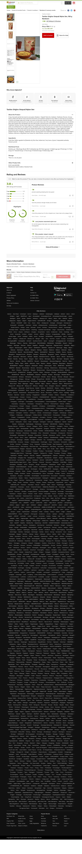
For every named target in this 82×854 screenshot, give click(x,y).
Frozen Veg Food (11, 826)
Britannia (43, 823)
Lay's (65, 826)
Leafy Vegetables (34, 823)
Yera (54, 821)
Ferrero (55, 826)
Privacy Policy (10, 298)
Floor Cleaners (11, 823)
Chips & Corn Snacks (13, 266)
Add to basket (48, 35)
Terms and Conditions (13, 303)
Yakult (65, 821)
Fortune (66, 823)
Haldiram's (44, 826)
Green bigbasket (11, 295)
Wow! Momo (56, 823)
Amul (42, 816)
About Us (9, 290)
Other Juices (21, 823)
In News (9, 293)
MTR (65, 816)
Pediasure (67, 818)
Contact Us (33, 293)
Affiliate (9, 300)
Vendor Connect (34, 300)
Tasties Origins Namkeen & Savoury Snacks (29, 272)
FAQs (31, 290)
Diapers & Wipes (22, 826)
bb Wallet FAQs (34, 295)
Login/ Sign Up (68, 2)
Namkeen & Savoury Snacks (28, 266)
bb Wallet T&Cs (34, 298)
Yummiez (43, 821)
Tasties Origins (46, 14)
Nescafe (55, 816)
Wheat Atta (21, 816)
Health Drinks (22, 818)
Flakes (31, 818)
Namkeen (20, 821)
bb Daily (9, 306)
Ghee (31, 816)
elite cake (55, 818)
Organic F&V (10, 821)
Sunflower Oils (11, 816)
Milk (8, 818)
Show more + (41, 830)
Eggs (31, 821)
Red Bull (43, 818)
